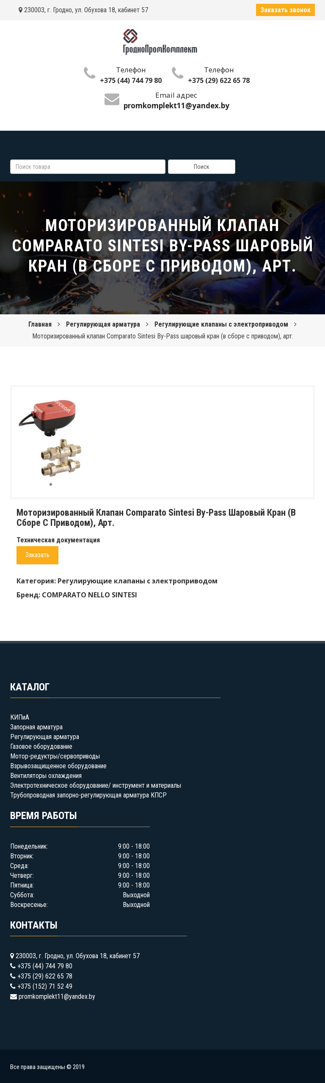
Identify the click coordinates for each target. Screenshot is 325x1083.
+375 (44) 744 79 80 (131, 80)
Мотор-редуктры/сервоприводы (55, 756)
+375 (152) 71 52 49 (44, 986)
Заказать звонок (285, 10)
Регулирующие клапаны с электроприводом (221, 324)
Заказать (37, 555)
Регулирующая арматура (103, 324)
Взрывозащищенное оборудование (58, 766)
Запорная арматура (36, 727)
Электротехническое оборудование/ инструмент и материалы (95, 785)
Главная (40, 324)
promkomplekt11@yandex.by (57, 996)
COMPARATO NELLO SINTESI (89, 594)
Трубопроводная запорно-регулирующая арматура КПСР (88, 795)
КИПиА (19, 717)
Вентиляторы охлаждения (46, 776)
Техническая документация (58, 540)
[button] (75, 401)
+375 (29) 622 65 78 (219, 80)
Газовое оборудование (41, 746)
